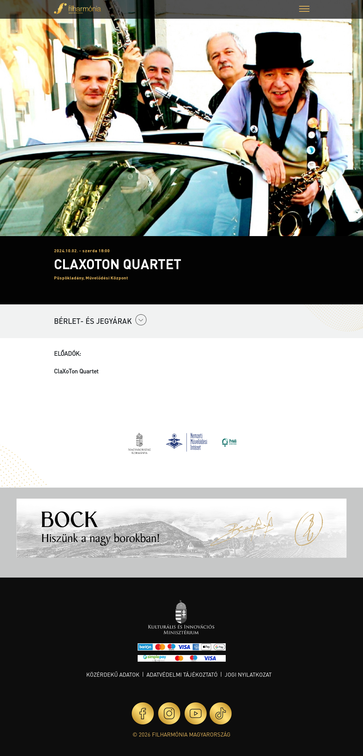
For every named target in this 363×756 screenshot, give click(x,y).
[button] (304, 10)
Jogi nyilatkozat (248, 674)
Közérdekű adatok (112, 674)
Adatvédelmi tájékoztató (182, 674)
